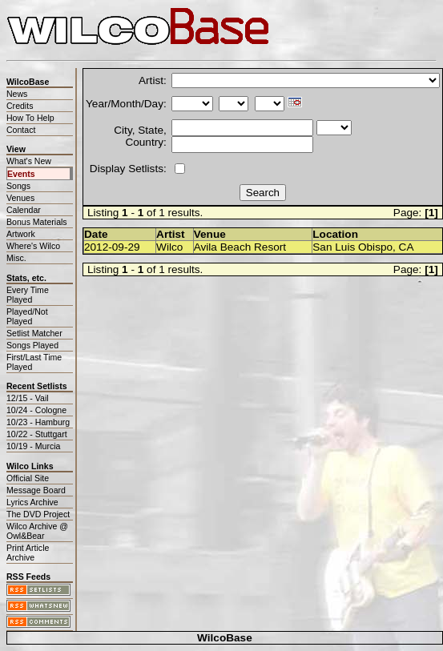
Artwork (20, 234)
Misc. (16, 258)
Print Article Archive (27, 552)
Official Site (27, 478)
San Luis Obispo (352, 247)
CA (406, 247)
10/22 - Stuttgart (36, 434)
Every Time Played (27, 294)
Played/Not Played (27, 316)
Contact (20, 130)
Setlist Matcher (34, 333)
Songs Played (32, 345)
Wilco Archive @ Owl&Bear (37, 530)
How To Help (30, 118)
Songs (18, 186)
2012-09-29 (112, 247)
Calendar (23, 210)
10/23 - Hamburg (38, 422)
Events (21, 174)
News (16, 93)
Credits (19, 106)
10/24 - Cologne (36, 410)
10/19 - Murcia (33, 446)
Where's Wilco (33, 246)
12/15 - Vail (27, 398)
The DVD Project (38, 514)
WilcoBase (224, 638)
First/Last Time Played (34, 362)
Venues (20, 198)
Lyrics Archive (32, 502)
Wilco (169, 247)
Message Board (36, 490)
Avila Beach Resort (240, 247)
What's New (28, 161)
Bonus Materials (36, 222)
